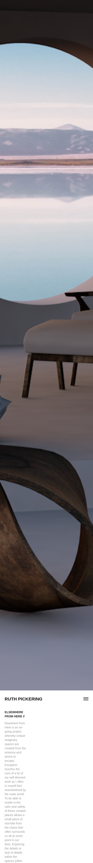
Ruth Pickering (23, 698)
